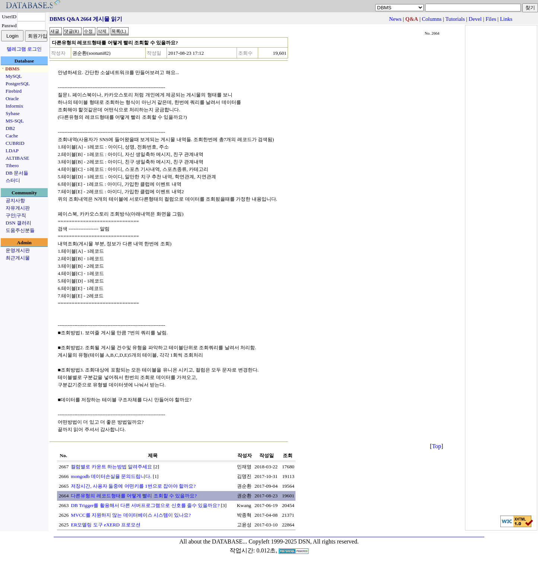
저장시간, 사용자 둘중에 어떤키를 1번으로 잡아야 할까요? (133, 486)
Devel (475, 19)
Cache (12, 135)
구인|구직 (16, 215)
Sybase (13, 113)
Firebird (14, 91)
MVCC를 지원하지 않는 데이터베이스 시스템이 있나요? (131, 515)
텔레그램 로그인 (24, 49)
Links (506, 19)
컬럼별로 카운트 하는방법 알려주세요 (111, 466)
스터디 (13, 180)
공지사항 (15, 200)
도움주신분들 (20, 230)
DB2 (10, 128)
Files (490, 19)
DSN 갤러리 (18, 223)
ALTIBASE (17, 158)
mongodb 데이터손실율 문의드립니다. (111, 476)
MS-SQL (15, 121)
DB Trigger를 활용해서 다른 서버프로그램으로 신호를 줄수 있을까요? (145, 505)
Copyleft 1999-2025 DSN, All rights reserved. (304, 541)
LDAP (12, 150)
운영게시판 (18, 250)
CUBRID (15, 143)
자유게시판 (18, 208)
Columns (432, 19)
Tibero (12, 165)
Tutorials (455, 19)
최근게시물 (18, 258)
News (395, 19)
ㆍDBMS (10, 68)
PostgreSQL (18, 83)
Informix (14, 106)
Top (436, 446)
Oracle (12, 98)
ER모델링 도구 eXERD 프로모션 (105, 525)
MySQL (14, 76)
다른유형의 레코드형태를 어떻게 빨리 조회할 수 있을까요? (134, 495)
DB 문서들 (17, 173)
